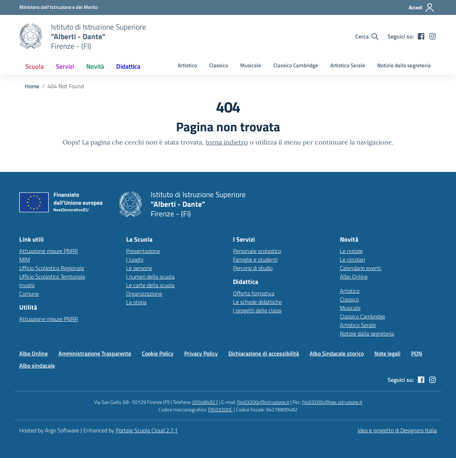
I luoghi (134, 259)
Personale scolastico (257, 251)
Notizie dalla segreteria (404, 65)
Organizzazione (144, 293)
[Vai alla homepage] (30, 36)
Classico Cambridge (295, 65)
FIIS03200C (220, 409)
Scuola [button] (34, 66)
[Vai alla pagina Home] (32, 86)
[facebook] (421, 36)
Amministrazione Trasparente (94, 353)
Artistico (187, 65)
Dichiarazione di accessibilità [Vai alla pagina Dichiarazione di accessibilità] (263, 353)
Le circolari (352, 259)
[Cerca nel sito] (366, 36)
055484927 (205, 402)
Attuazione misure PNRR (48, 251)
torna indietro (227, 142)
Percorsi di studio (253, 268)
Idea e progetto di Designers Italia (397, 430)
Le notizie (351, 251)
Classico (218, 65)
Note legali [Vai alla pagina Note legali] (387, 353)
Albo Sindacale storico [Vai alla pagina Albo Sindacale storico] (337, 353)
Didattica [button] (128, 66)
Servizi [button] (65, 66)
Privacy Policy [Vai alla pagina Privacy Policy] (201, 353)
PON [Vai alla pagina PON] (416, 353)
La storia (136, 302)
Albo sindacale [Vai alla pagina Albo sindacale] (37, 365)
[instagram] (432, 36)
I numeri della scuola (150, 276)
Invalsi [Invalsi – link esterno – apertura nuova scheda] (27, 285)
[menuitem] (34, 66)
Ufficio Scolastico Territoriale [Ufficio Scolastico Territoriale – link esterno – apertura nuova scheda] (52, 276)
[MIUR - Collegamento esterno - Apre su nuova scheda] (58, 7)
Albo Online (354, 276)
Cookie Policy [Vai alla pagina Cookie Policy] (157, 353)
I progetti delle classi (257, 310)
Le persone (139, 268)
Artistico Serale (347, 65)
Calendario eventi (360, 268)
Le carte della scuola (150, 285)
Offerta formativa (253, 293)
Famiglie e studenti (255, 259)
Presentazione (143, 251)
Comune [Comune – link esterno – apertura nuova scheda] (29, 293)
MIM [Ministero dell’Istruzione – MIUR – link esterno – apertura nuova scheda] (24, 259)
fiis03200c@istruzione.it (263, 402)
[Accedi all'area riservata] (421, 7)
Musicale (250, 65)
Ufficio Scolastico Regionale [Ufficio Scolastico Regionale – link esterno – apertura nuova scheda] (51, 268)
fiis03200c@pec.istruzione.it (332, 402)
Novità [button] (95, 66)
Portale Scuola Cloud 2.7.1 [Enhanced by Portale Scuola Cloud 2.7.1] (147, 430)
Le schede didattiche (257, 302)
